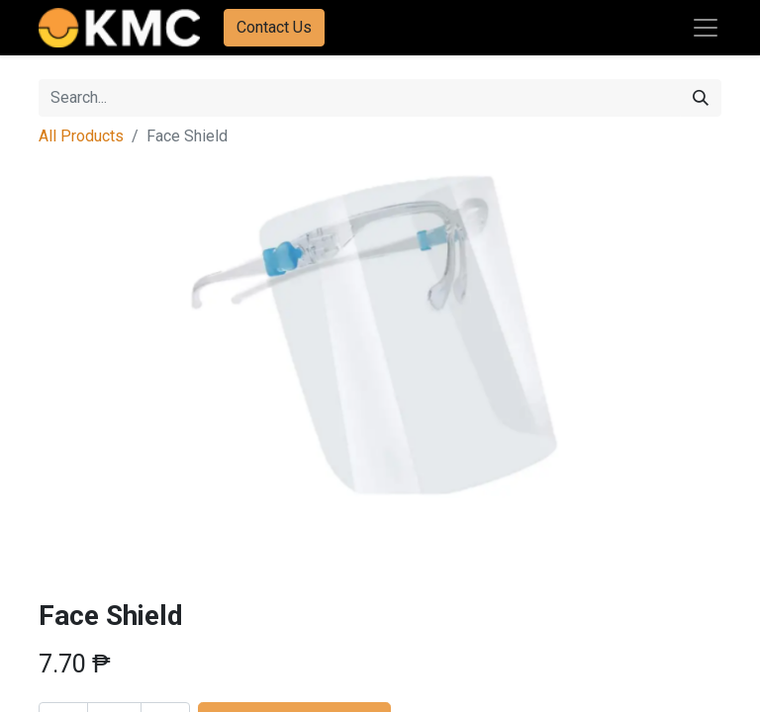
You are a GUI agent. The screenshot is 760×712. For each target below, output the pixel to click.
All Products (81, 136)
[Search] (700, 98)
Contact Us (274, 27)
